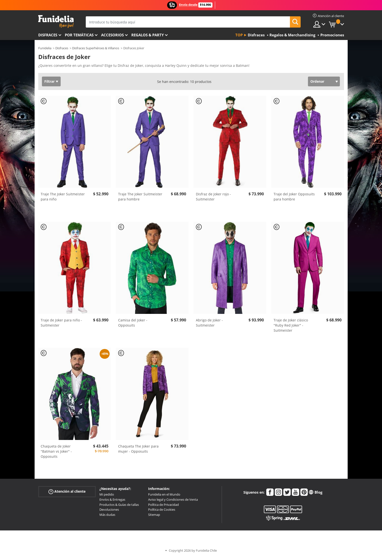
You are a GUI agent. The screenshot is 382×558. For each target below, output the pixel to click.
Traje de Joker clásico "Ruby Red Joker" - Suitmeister (291, 325)
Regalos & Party (147, 34)
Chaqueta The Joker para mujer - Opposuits (138, 449)
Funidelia (44, 48)
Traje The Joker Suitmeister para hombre (140, 196)
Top (239, 34)
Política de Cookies (161, 509)
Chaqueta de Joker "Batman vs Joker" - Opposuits (56, 451)
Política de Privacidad (163, 504)
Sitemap (154, 514)
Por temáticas (79, 34)
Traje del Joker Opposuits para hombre (294, 196)
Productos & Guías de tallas (119, 504)
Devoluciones (109, 509)
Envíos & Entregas (112, 499)
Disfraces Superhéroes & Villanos (95, 48)
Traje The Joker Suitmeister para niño (63, 196)
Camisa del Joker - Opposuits (132, 323)
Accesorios (112, 34)
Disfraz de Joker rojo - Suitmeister (213, 196)
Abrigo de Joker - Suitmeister (209, 323)
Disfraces (47, 34)
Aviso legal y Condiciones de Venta (173, 499)
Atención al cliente (67, 491)
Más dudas (107, 514)
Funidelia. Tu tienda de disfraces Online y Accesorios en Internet (56, 21)
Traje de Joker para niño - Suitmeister (61, 323)
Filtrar (49, 81)
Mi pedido (106, 494)
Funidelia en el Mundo (164, 494)
